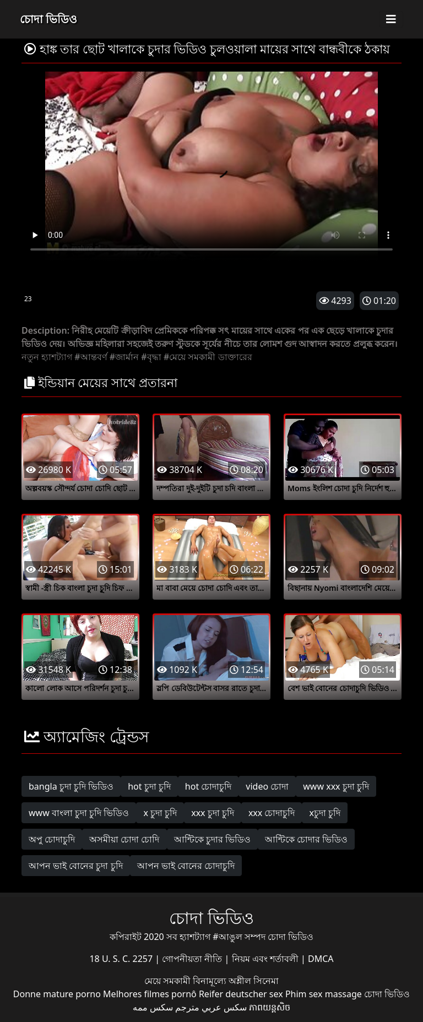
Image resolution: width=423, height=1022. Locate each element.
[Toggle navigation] (391, 19)
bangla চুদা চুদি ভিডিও (71, 786)
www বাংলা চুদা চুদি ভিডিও (79, 813)
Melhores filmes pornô (150, 994)
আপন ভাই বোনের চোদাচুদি (186, 866)
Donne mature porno (57, 994)
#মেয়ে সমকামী (190, 357)
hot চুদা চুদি (149, 786)
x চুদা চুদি (160, 813)
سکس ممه (153, 1007)
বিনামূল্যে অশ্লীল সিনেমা (236, 981)
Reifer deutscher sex (241, 994)
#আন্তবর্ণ (90, 357)
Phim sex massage (323, 994)
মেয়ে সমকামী (168, 981)
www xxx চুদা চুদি (336, 786)
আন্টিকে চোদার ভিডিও (306, 839)
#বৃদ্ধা (151, 357)
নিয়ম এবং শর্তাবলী (266, 959)
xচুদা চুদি (324, 813)
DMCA (321, 959)
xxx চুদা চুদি (212, 813)
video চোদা (267, 786)
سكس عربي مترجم (211, 1007)
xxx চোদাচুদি (271, 813)
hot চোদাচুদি (208, 786)
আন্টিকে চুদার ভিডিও (212, 839)
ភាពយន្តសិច (269, 1007)
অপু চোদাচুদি (52, 839)
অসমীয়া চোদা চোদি (124, 839)
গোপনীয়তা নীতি (193, 959)
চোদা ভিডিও (48, 19)
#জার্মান (124, 357)
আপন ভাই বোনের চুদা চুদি (76, 866)
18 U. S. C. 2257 (122, 959)
